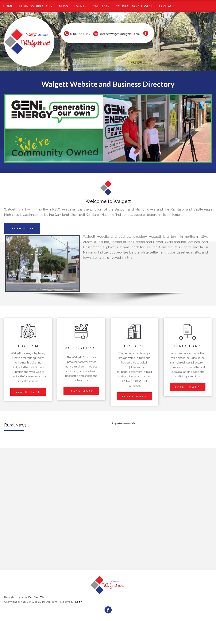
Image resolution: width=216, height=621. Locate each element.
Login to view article (123, 423)
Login (78, 601)
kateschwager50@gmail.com (120, 34)
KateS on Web (37, 597)
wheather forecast (55, 561)
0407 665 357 (80, 34)
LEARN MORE (22, 228)
